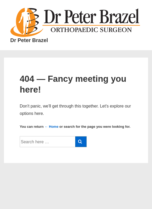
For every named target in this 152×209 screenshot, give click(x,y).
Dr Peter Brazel (29, 40)
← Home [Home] (51, 127)
